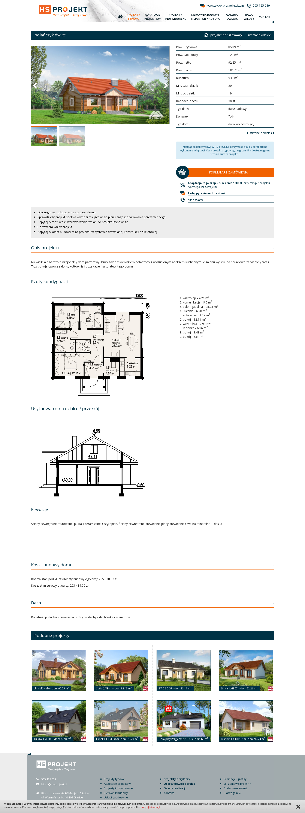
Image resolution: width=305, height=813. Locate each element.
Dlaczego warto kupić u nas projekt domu (66, 212)
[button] (35, 85)
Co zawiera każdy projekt (54, 227)
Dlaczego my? (232, 793)
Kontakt (169, 793)
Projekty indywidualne (118, 788)
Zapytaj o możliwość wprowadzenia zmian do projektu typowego (82, 222)
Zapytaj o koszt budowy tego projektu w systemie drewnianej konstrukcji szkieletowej (97, 232)
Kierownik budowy (116, 793)
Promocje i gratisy (235, 779)
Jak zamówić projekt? (237, 784)
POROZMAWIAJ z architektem (225, 5)
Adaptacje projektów (117, 784)
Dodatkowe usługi (235, 788)
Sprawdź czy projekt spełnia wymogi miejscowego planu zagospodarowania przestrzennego (101, 217)
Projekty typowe (114, 779)
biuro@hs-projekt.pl (54, 784)
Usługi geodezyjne (116, 797)
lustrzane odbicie (259, 35)
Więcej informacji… (152, 807)
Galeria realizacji (174, 788)
